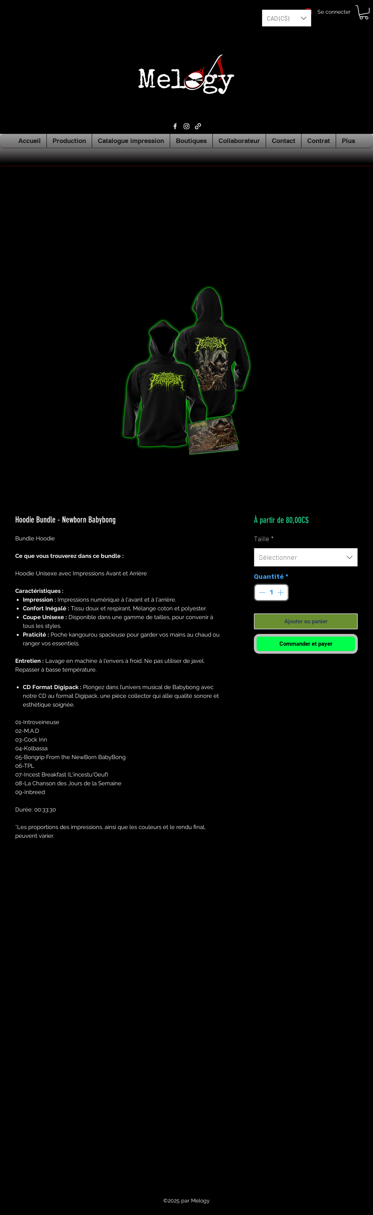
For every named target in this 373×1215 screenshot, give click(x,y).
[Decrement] (261, 592)
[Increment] (281, 592)
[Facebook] (175, 126)
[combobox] (306, 557)
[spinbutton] (271, 592)
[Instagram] (186, 126)
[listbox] (286, 18)
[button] (286, 18)
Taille (264, 538)
